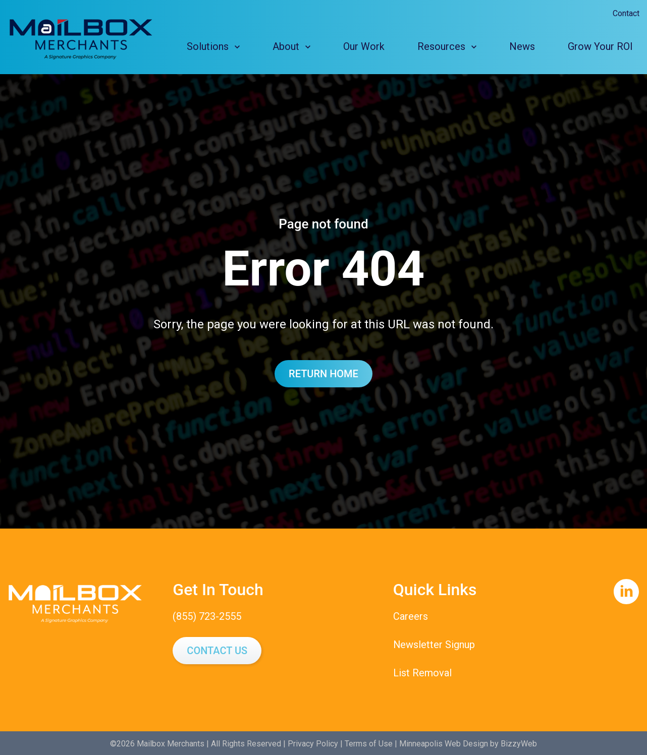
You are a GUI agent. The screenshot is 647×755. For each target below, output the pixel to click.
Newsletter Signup (434, 644)
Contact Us (217, 650)
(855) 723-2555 (207, 616)
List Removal (422, 672)
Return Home (323, 374)
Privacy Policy (313, 742)
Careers (410, 616)
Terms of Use (369, 742)
